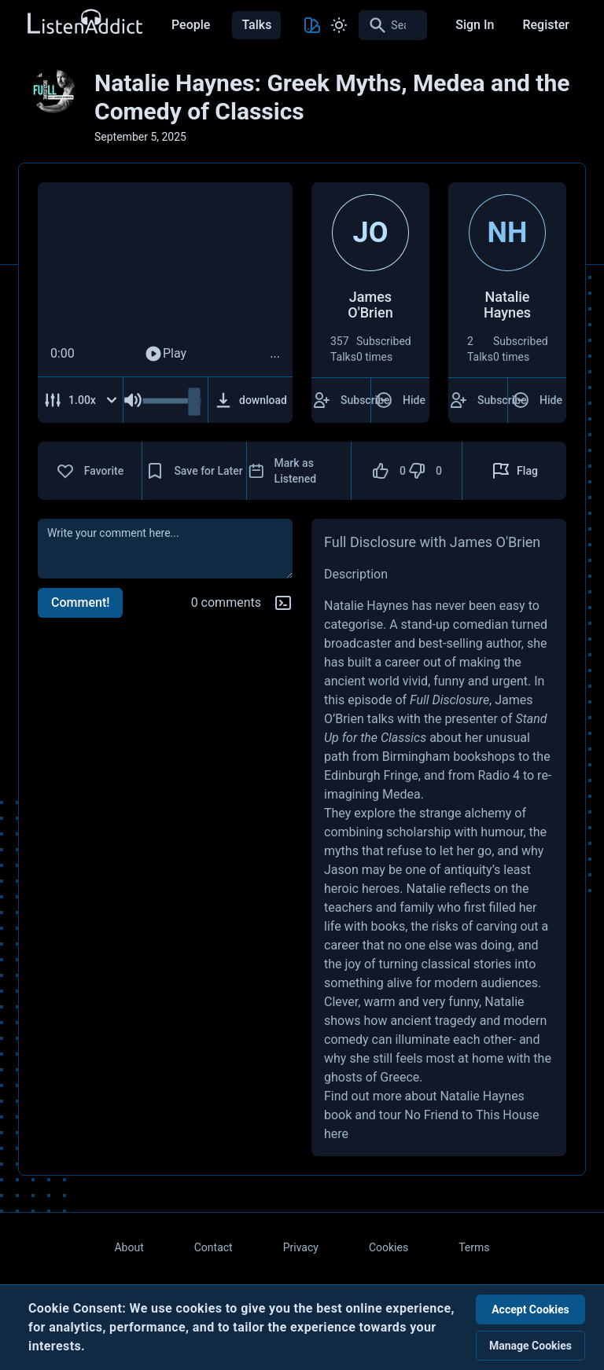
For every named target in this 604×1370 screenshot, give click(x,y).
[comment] (165, 548)
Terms (474, 1247)
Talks (256, 24)
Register (545, 24)
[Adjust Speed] (80, 400)
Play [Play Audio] (165, 353)
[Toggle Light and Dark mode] (339, 25)
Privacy (301, 1247)
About (128, 1247)
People (190, 24)
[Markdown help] (283, 602)
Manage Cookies (530, 1345)
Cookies (388, 1247)
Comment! (80, 602)
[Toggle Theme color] (312, 25)
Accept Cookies (530, 1309)
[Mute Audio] (133, 400)
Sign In (474, 24)
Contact (213, 1247)
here (336, 1133)
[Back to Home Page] (84, 22)
